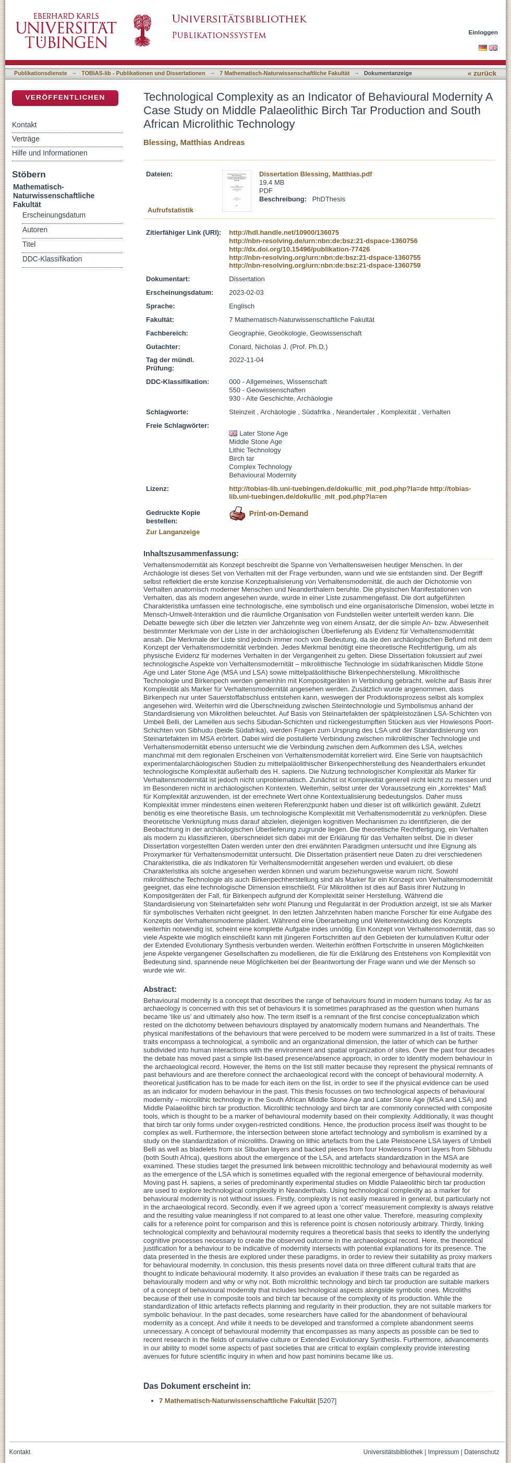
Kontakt (24, 125)
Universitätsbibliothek (393, 1452)
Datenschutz (481, 1452)
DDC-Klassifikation (52, 259)
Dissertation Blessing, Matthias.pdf (315, 174)
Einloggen (483, 32)
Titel (28, 244)
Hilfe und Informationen (50, 153)
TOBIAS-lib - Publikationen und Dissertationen (143, 73)
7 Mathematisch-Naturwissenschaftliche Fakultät (284, 73)
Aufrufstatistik (170, 210)
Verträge (26, 139)
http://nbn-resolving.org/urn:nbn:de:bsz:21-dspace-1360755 (325, 257)
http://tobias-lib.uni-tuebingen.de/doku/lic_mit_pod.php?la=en (350, 493)
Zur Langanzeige (173, 532)
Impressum (443, 1452)
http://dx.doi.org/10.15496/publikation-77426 (299, 249)
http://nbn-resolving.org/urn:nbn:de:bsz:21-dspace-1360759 (325, 265)
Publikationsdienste (40, 73)
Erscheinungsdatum (54, 215)
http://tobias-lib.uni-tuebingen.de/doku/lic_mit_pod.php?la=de (328, 489)
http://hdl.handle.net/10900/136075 (284, 232)
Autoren (34, 230)
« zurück (482, 73)
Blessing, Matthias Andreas (194, 142)
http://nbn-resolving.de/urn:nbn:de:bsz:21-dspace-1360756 (323, 241)
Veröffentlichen (65, 97)
